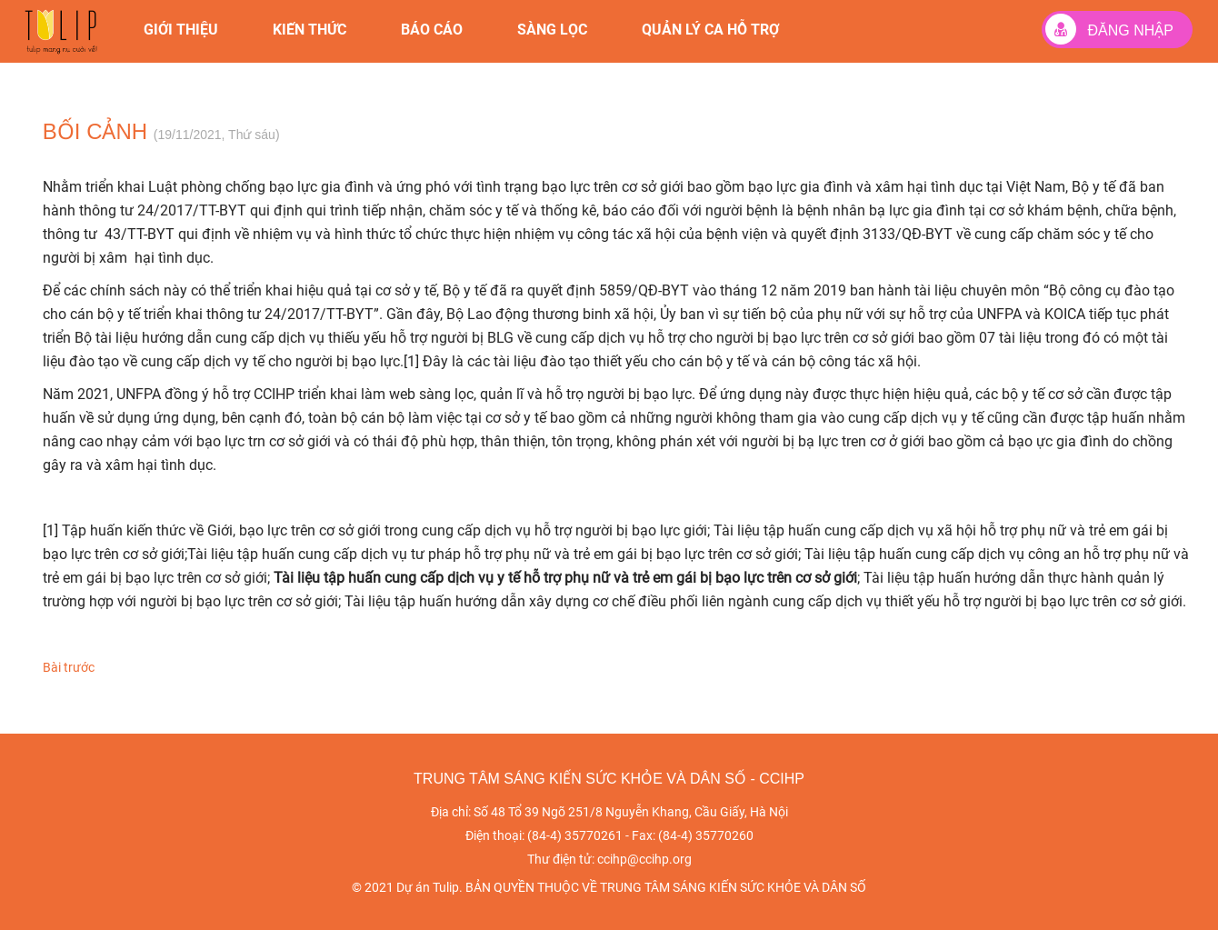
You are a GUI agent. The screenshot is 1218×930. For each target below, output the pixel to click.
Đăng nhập (1109, 29)
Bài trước (69, 667)
